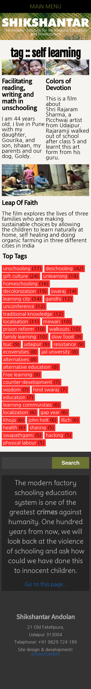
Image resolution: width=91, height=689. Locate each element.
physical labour (19, 442)
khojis (9, 420)
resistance (65, 344)
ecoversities (16, 351)
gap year (50, 412)
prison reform (18, 329)
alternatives (16, 359)
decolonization (19, 291)
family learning (19, 336)
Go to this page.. (45, 584)
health (10, 427)
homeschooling (20, 283)
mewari (51, 321)
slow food (62, 336)
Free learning (17, 374)
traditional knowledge (27, 314)
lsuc (7, 344)
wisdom (12, 389)
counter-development (27, 382)
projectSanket (46, 654)
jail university (55, 351)
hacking (54, 435)
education (14, 397)
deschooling (59, 268)
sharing (38, 427)
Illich (66, 420)
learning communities (27, 404)
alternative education (27, 366)
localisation (15, 321)
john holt (38, 420)
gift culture (15, 276)
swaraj (58, 291)
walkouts (59, 329)
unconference (18, 306)
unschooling (16, 268)
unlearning (55, 276)
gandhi (53, 298)
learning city (16, 298)
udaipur (32, 344)
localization (15, 412)
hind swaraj (46, 389)
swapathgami (18, 435)
